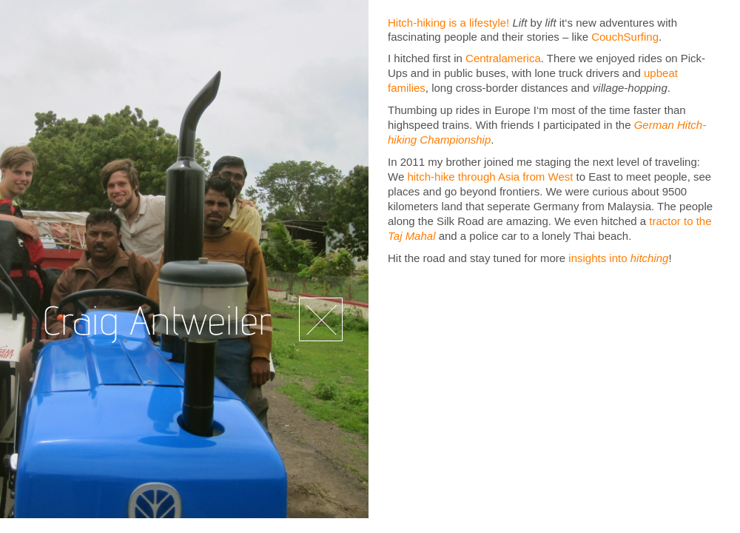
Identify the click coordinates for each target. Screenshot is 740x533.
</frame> (554, 397)
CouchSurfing (625, 36)
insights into (618, 258)
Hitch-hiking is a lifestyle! (448, 22)
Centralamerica (503, 58)
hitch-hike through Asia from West (490, 176)
